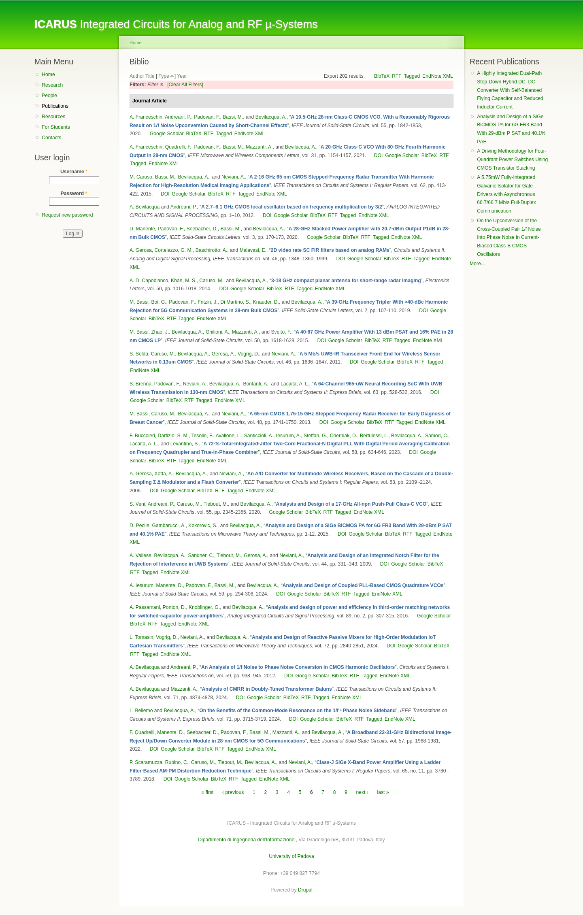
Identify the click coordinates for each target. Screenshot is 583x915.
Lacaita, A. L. (295, 384)
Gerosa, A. (223, 354)
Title (150, 76)
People (49, 95)
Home (48, 74)
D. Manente (142, 229)
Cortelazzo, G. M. (174, 250)
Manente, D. (169, 585)
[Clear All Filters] (185, 84)
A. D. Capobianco (149, 280)
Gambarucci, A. (168, 525)
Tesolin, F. (202, 435)
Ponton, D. (174, 607)
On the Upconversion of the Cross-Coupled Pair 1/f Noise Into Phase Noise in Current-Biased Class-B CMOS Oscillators (508, 237)
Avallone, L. (228, 435)
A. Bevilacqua (145, 207)
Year (182, 76)
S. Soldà (139, 354)
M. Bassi (139, 302)
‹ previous (233, 792)
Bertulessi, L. (374, 435)
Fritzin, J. (207, 302)
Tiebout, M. (216, 504)
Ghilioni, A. (217, 332)
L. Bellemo (141, 710)
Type (163, 76)
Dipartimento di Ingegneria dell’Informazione (246, 840)
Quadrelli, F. (178, 147)
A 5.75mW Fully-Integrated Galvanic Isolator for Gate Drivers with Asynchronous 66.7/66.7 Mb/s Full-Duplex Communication (506, 194)
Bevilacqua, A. (271, 117)
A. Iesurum (141, 585)
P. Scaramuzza (146, 762)
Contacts (51, 137)
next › (362, 792)
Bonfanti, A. (255, 384)
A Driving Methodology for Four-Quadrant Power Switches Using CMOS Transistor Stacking (512, 159)
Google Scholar (167, 133)
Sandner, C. (201, 555)
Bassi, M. (233, 117)
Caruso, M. (211, 280)
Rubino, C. (176, 762)
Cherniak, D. (343, 435)
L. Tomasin (141, 637)
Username (73, 171)
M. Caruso (141, 177)
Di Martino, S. (235, 302)
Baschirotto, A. (211, 250)
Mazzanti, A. (259, 147)
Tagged (412, 76)
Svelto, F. (281, 332)
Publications (55, 106)
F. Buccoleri (142, 435)
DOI (378, 155)
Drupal (305, 890)
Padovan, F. (207, 117)
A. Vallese (140, 555)
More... (477, 263)
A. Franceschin (146, 117)
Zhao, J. (160, 332)
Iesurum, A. (288, 435)
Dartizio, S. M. (173, 435)
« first (208, 792)
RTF (396, 76)
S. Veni (137, 504)
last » (383, 792)
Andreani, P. (178, 117)
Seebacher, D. (202, 229)
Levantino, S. (184, 444)
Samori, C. (436, 435)
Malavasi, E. (253, 250)
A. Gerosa (141, 250)
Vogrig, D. (248, 354)
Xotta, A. (164, 474)
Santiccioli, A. (258, 435)
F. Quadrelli (142, 732)
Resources (53, 116)
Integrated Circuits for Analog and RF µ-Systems (176, 24)
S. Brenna (140, 384)
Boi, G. (158, 302)
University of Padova (291, 856)
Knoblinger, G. (204, 607)
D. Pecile (139, 525)
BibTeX (382, 76)
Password (74, 193)
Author (137, 76)
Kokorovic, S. (202, 525)
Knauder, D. (266, 302)
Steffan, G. (315, 435)
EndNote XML (437, 76)
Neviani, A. (233, 177)
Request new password (67, 215)
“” (292, 207)
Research (52, 85)
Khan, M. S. (184, 280)
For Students (56, 127)
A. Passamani (145, 607)
